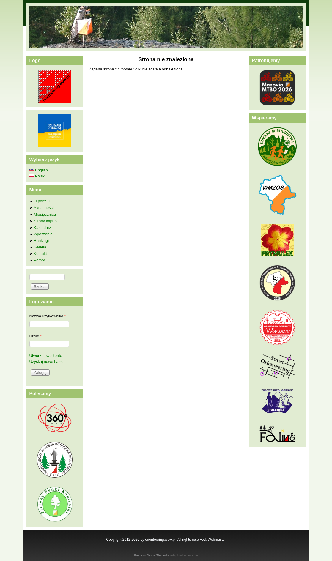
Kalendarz (42, 227)
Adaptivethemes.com (184, 555)
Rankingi (41, 240)
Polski (37, 176)
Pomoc (40, 260)
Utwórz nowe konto (45, 355)
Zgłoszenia (43, 234)
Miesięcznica (45, 214)
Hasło (35, 336)
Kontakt (40, 253)
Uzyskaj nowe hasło (46, 361)
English (38, 170)
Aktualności (44, 207)
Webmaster (217, 540)
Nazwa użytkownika (47, 316)
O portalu (42, 201)
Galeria (40, 247)
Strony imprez (46, 221)
